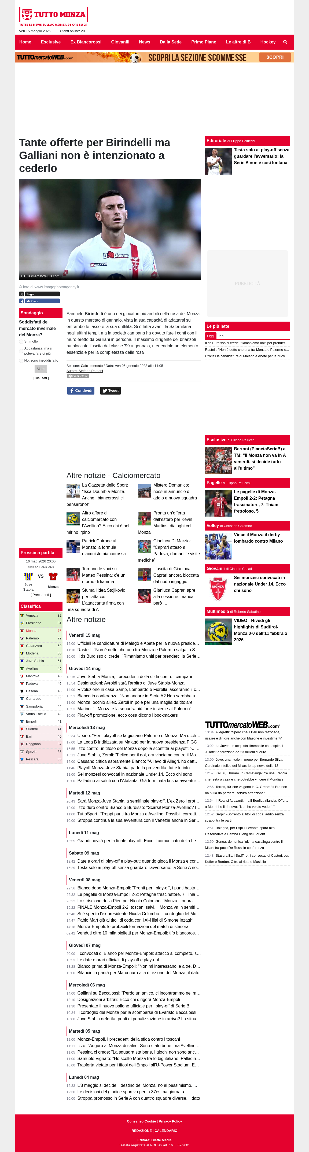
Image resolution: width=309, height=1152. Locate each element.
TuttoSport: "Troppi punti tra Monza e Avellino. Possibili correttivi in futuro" (147, 814)
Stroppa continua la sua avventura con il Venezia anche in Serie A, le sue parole (154, 820)
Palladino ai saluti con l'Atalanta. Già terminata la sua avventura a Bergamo (149, 780)
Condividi (81, 390)
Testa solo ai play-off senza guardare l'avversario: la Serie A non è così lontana (152, 867)
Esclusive (216, 439)
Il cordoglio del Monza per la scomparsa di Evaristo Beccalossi (137, 1012)
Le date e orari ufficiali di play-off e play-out (118, 960)
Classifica (31, 606)
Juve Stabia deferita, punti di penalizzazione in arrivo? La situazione (142, 1019)
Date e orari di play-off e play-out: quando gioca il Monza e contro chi (143, 861)
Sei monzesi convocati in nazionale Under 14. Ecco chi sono (135, 774)
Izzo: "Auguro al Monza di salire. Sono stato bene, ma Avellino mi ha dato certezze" (157, 1045)
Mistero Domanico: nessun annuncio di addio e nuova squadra (175, 491)
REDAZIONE (141, 1131)
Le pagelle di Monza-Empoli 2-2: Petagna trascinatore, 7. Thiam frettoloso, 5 (150, 894)
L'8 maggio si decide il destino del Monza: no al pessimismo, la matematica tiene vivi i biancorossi (170, 1085)
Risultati (41, 378)
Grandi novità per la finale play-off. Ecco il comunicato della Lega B (141, 840)
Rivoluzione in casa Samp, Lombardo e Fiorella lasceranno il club (140, 689)
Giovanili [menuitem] (120, 42)
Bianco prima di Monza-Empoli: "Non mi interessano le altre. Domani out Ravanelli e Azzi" (163, 966)
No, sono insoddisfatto (41, 360)
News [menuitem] (144, 42)
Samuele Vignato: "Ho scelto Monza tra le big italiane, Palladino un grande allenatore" (159, 1058)
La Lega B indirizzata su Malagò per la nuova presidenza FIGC (137, 742)
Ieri (221, 336)
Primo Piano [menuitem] (203, 42)
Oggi (210, 336)
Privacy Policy (170, 1121)
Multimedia (218, 611)
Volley (213, 525)
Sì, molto (31, 341)
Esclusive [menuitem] (51, 42)
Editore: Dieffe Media (154, 1140)
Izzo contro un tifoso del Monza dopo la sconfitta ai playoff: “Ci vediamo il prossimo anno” (162, 748)
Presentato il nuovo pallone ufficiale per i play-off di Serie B (133, 1006)
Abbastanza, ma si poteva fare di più (38, 350)
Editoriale (216, 140)
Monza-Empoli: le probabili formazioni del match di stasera (133, 926)
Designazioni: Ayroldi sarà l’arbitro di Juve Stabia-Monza (131, 683)
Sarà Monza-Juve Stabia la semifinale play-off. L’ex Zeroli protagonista (145, 801)
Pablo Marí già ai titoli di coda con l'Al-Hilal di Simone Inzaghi (136, 920)
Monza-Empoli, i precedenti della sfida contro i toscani (129, 1039)
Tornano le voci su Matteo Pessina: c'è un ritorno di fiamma (103, 575)
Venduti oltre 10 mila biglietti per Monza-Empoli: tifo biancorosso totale (144, 933)
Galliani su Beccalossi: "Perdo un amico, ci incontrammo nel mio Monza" (146, 993)
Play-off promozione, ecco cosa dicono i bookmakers (128, 715)
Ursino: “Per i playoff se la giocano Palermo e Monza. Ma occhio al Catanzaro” (152, 735)
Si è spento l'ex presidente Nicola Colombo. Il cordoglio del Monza (140, 913)
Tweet (110, 390)
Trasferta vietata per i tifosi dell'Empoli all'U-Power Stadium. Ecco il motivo (147, 1065)
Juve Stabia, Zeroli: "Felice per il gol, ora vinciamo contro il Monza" (141, 755)
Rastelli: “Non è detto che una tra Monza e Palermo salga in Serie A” (143, 649)
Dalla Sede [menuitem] (171, 42)
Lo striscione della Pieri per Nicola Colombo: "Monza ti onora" (136, 901)
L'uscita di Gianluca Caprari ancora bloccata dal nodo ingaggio (176, 575)
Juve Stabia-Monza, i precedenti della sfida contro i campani (135, 676)
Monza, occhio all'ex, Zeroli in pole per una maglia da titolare (135, 702)
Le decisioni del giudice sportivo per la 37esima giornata (131, 1092)
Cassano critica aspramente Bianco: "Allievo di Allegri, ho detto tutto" (143, 761)
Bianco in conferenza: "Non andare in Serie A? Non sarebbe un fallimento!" (149, 696)
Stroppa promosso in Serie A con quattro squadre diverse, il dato (139, 1098)
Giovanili (216, 568)
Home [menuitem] (25, 42)
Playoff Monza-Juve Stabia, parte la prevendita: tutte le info (134, 767)
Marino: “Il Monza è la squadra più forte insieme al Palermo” (134, 708)
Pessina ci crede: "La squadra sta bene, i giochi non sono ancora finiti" (144, 1052)
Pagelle (214, 482)
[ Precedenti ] (41, 595)
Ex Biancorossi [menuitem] (86, 42)
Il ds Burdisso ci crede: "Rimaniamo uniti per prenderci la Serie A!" (140, 656)
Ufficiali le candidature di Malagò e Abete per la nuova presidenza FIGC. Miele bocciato (160, 643)
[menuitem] (285, 42)
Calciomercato (92, 366)
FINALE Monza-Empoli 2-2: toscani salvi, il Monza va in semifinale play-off (148, 907)
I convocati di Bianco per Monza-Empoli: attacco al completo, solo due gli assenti (154, 953)
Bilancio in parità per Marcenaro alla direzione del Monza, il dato (138, 972)
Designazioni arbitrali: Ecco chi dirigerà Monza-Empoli (129, 999)
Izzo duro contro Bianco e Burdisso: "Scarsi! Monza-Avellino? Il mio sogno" (149, 807)
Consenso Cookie (141, 1121)
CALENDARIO (165, 1131)
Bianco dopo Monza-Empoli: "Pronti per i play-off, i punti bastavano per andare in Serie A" (163, 888)
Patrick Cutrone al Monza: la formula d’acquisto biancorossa (104, 547)
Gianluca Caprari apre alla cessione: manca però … (174, 596)
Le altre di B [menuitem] (238, 42)
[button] (41, 369)
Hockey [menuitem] (268, 42)
